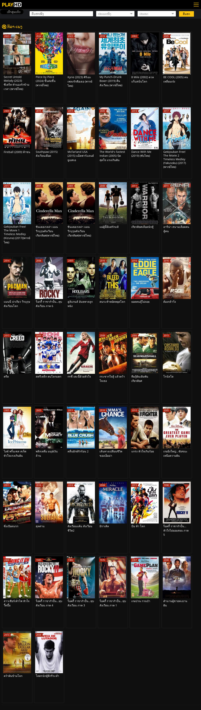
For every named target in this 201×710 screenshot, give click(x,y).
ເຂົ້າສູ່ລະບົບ (14, 12)
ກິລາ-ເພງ (14, 26)
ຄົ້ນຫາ (186, 14)
